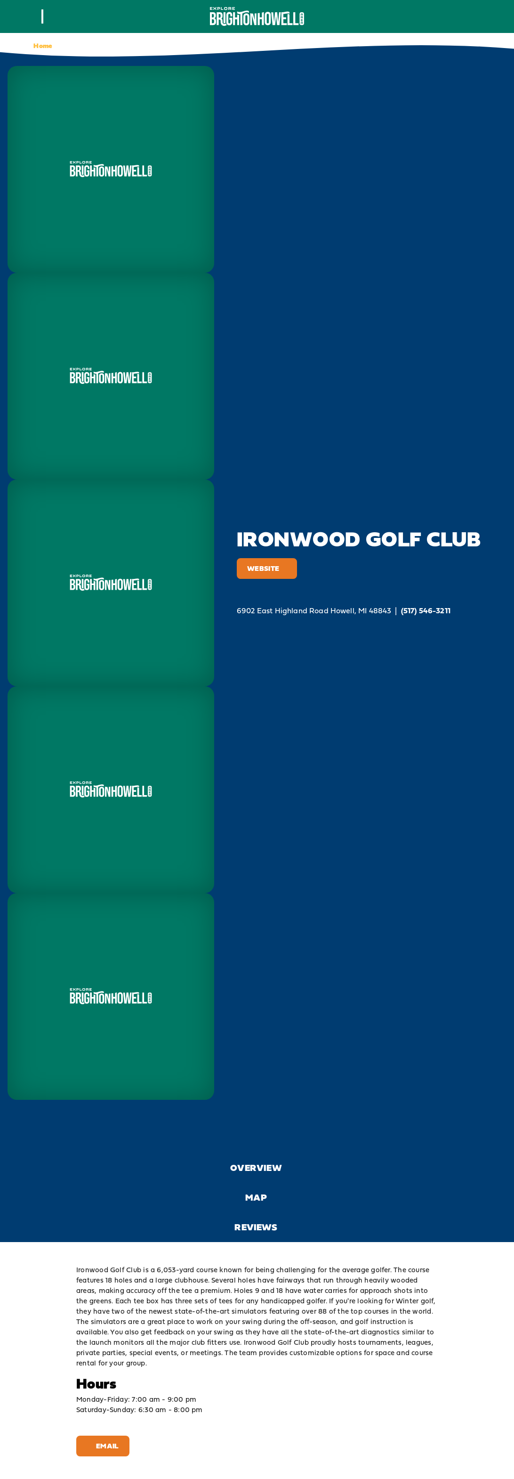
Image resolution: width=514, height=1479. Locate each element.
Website (267, 568)
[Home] (257, 16)
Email (103, 1445)
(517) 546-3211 (425, 610)
